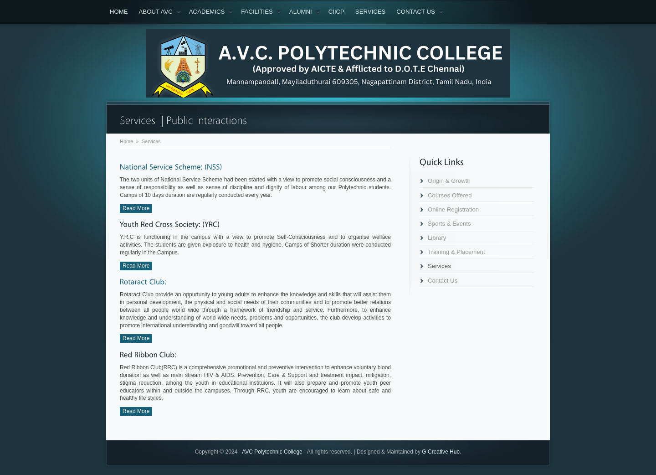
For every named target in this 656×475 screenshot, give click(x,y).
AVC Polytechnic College (272, 452)
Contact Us (420, 11)
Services (370, 11)
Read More (136, 208)
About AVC (160, 11)
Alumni (305, 11)
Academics (211, 11)
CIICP (336, 11)
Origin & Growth (449, 180)
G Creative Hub (441, 452)
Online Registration (453, 209)
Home (119, 11)
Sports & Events (449, 223)
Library (437, 237)
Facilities (261, 11)
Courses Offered (450, 195)
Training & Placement (456, 251)
